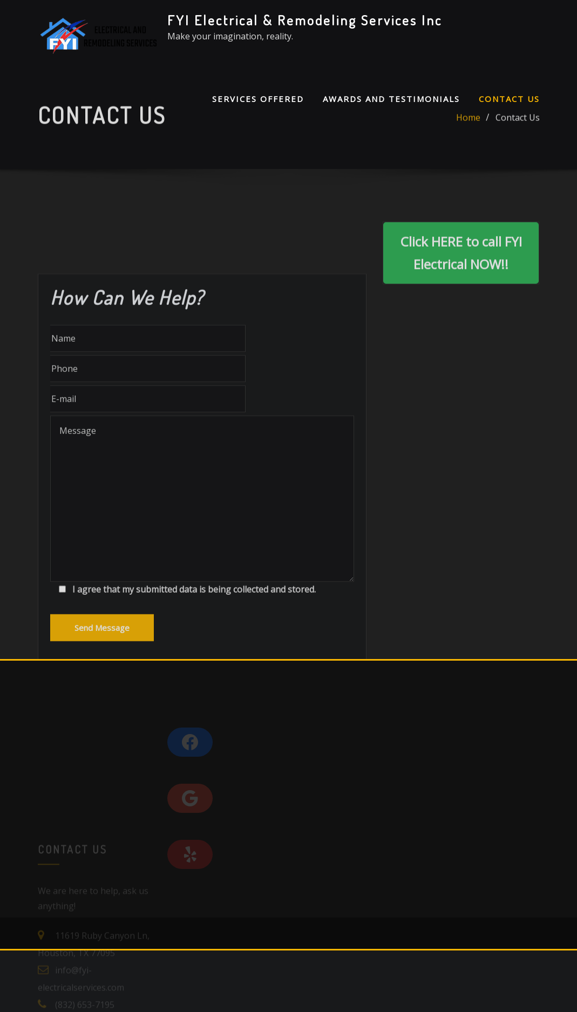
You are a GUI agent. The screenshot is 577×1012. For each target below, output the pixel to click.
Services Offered (258, 98)
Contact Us (509, 98)
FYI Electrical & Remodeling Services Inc (304, 20)
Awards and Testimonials (391, 98)
